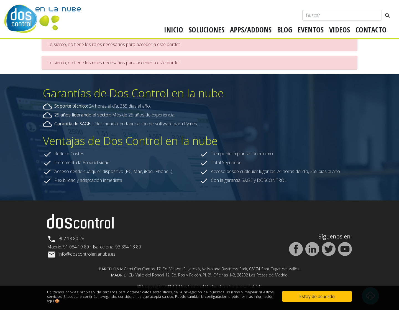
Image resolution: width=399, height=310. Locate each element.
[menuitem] (173, 30)
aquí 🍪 (53, 300)
